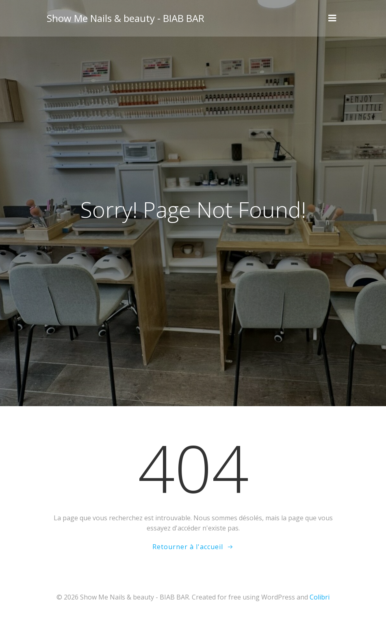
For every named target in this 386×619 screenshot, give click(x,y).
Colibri (320, 597)
